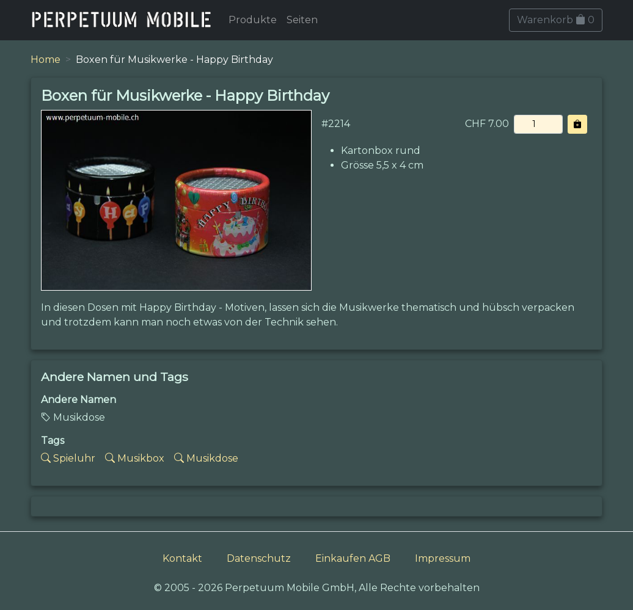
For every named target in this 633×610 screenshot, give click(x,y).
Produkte (253, 20)
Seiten (302, 20)
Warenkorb (556, 20)
